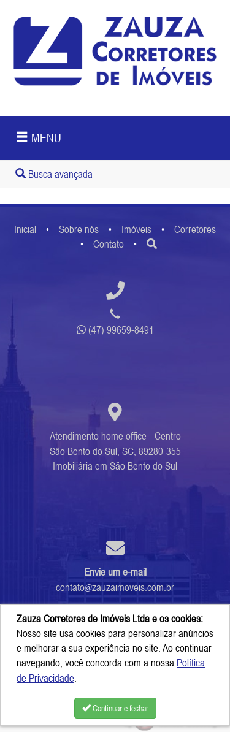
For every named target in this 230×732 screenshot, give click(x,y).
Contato (108, 244)
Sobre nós (79, 229)
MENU (38, 138)
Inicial (25, 229)
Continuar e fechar (115, 708)
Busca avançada (54, 174)
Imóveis (136, 229)
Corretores (195, 229)
